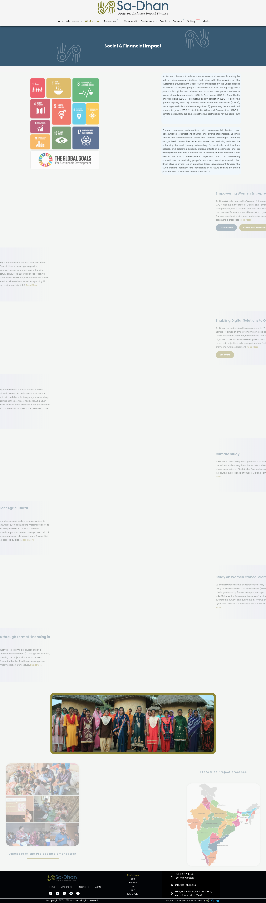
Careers (179, 20)
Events (163, 21)
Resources (111, 20)
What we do (92, 21)
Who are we (66, 886)
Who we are (72, 21)
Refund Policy (133, 894)
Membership (131, 21)
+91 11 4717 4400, (185, 874)
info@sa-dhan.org (185, 885)
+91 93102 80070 (185, 878)
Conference (148, 21)
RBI (133, 886)
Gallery (193, 20)
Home (60, 21)
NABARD (133, 882)
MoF (133, 890)
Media (206, 21)
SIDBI (133, 879)
